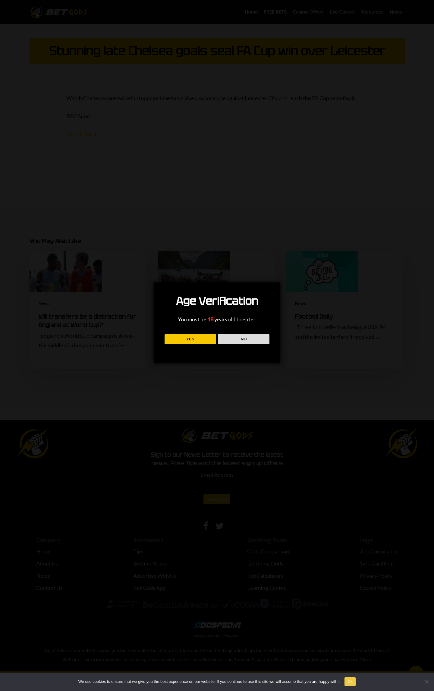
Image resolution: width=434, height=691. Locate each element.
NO (244, 339)
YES (190, 339)
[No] (426, 682)
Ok (350, 681)
